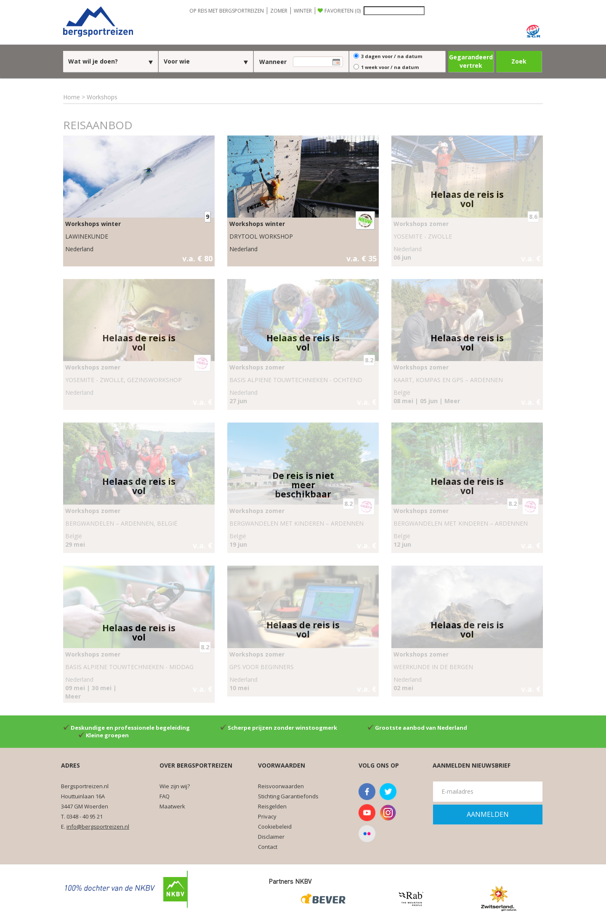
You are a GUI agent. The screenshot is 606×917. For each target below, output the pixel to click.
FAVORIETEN (342, 10)
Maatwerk (172, 806)
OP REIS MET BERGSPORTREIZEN (226, 10)
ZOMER (278, 10)
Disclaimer (271, 836)
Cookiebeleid (275, 826)
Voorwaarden (281, 765)
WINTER (303, 10)
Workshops (102, 97)
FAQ (164, 796)
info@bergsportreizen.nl (97, 826)
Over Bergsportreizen (195, 765)
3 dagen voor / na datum (391, 56)
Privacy (267, 816)
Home (71, 97)
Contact (267, 847)
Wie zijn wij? (174, 786)
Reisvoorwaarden (281, 786)
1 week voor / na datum (390, 67)
